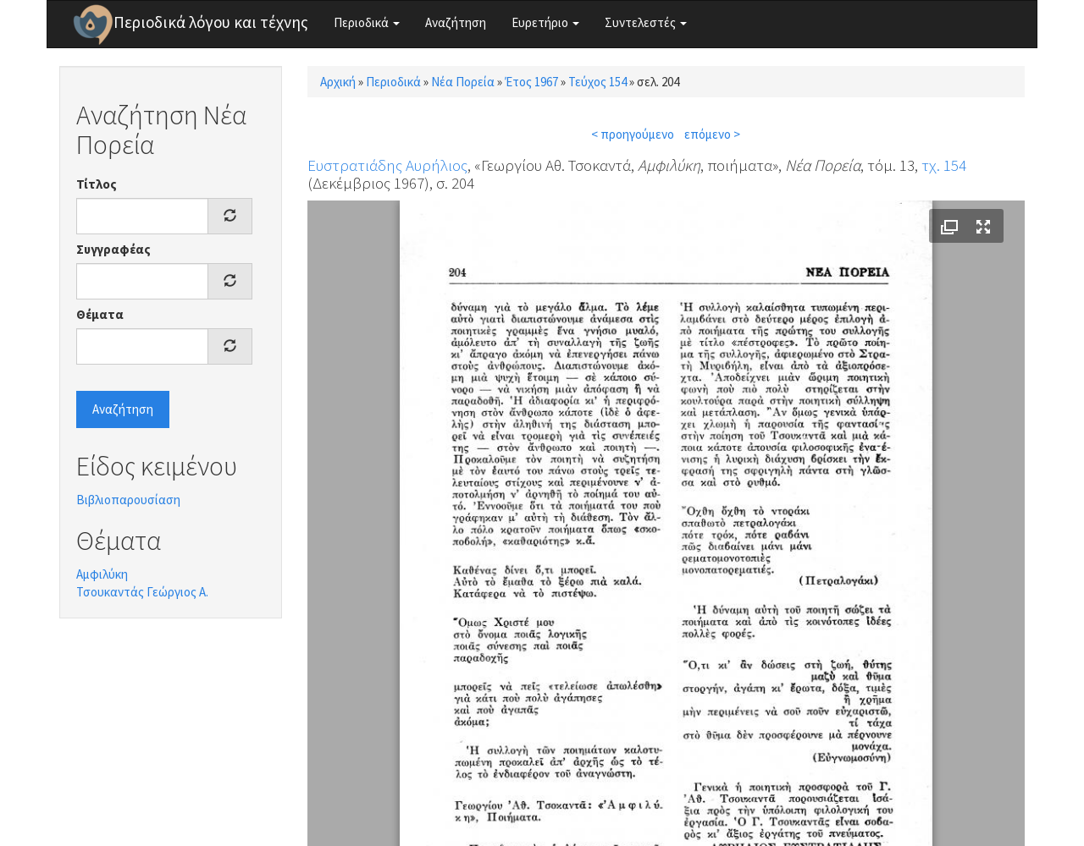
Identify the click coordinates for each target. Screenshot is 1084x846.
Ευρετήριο (545, 22)
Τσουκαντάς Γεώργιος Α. (142, 592)
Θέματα (100, 314)
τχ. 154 (943, 165)
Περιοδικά (367, 22)
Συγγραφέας (113, 249)
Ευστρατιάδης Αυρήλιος (387, 165)
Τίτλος (96, 184)
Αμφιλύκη (102, 574)
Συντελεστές (646, 22)
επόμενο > (712, 134)
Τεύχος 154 (597, 82)
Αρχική (338, 82)
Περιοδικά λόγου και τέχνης (210, 22)
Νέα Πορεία (463, 82)
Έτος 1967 (531, 82)
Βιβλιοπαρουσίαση (128, 500)
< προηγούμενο (632, 134)
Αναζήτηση (455, 22)
